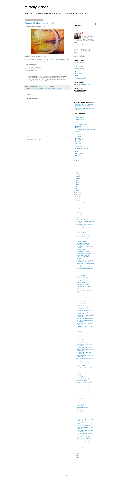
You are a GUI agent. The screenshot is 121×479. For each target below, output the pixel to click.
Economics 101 (79, 258)
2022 (77, 169)
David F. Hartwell (80, 409)
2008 (77, 452)
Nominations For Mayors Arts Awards (84, 395)
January (79, 217)
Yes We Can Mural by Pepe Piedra (84, 267)
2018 (77, 176)
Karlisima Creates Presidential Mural (84, 318)
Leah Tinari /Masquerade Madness (84, 300)
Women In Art (79, 449)
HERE (47, 61)
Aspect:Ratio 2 (79, 288)
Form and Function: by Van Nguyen (84, 362)
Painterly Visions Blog (80, 78)
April (78, 211)
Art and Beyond (78, 116)
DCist (76, 133)
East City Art (78, 134)
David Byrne (78, 126)
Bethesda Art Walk (80, 386)
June (78, 208)
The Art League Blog (79, 153)
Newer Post (27, 137)
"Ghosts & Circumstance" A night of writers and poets (84, 434)
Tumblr (76, 75)
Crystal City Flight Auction (82, 445)
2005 (77, 457)
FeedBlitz (86, 27)
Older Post (67, 137)
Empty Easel (78, 136)
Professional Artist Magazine (81, 148)
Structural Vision (80, 402)
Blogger (66, 475)
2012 (77, 188)
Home (47, 137)
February (79, 215)
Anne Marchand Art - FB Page (82, 70)
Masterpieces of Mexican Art (82, 284)
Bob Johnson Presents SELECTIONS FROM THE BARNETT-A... (84, 261)
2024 (77, 165)
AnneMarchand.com (79, 68)
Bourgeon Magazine (79, 121)
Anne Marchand (31, 88)
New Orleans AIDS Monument (83, 425)
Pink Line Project (79, 146)
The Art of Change (80, 417)
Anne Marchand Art (78, 97)
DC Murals (77, 131)
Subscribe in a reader (79, 62)
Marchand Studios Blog (80, 77)
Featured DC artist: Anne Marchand (39, 23)
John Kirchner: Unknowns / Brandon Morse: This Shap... (84, 231)
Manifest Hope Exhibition (82, 365)
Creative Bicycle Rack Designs (83, 388)
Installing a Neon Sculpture (82, 277)
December (79, 196)
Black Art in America (79, 119)
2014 (77, 184)
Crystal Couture (79, 373)
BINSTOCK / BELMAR (81, 380)
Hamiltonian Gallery (80, 249)
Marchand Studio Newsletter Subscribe (82, 84)
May (78, 210)
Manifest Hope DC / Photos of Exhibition (85, 296)
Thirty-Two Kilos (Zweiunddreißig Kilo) (84, 234)
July (78, 206)
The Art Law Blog (79, 151)
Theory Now (78, 157)
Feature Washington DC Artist (41, 88)
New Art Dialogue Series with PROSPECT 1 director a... (82, 244)
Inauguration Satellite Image (82, 301)
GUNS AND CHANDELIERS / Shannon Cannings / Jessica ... (85, 240)
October (79, 200)
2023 (77, 167)
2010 (77, 192)
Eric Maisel (77, 138)
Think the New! (79, 335)
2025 (77, 163)
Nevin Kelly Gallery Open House (83, 347)
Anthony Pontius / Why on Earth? (83, 236)
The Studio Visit (78, 155)
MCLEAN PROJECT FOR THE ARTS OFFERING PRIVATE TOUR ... (84, 269)
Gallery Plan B (79, 376)
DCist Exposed (79, 375)
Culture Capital (78, 122)
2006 (77, 455)
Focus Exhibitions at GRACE (82, 378)
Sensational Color (79, 150)
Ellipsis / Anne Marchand (81, 407)
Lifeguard (78, 292)
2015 (77, 182)
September (79, 202)
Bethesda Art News (79, 117)
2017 (77, 178)
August (78, 204)
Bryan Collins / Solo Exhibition (83, 286)
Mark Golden (78, 143)
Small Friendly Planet (81, 447)
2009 (77, 194)
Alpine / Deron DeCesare (82, 219)
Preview (76, 27)
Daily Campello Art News (80, 124)
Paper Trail (78, 294)
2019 (77, 175)
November (79, 198)
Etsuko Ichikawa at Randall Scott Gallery (85, 298)
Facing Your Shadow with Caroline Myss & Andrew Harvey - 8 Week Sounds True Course (84, 106)
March (78, 214)
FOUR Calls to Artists (81, 411)
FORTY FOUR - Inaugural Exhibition (84, 333)
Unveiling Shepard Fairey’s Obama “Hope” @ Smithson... (84, 304)
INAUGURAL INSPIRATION (82, 371)
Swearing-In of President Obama (83, 310)
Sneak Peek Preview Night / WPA (84, 238)
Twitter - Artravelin (79, 73)
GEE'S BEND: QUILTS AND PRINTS (84, 290)
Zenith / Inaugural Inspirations (83, 339)
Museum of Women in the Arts (82, 145)
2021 (77, 171)
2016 (77, 180)
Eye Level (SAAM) (79, 139)
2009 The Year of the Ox (81, 282)
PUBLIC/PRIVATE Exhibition (82, 251)
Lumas (77, 393)
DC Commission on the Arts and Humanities (85, 129)
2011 (77, 190)
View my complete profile (79, 44)
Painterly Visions (36, 7)
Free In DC (77, 141)
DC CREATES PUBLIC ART (82, 413)
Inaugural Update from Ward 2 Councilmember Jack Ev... (83, 341)
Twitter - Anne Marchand (80, 71)
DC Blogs (77, 127)
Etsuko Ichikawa (80, 337)
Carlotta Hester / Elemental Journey (84, 272)
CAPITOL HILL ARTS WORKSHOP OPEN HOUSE (84, 383)
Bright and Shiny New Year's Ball (83, 436)
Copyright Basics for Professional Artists (85, 253)
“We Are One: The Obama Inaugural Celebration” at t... (84, 321)
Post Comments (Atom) (36, 139)
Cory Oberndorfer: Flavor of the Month (85, 397)
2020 (77, 173)
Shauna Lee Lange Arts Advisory (33, 67)
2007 (77, 454)
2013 (77, 186)
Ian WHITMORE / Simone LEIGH (83, 415)
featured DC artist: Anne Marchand (52, 59)
